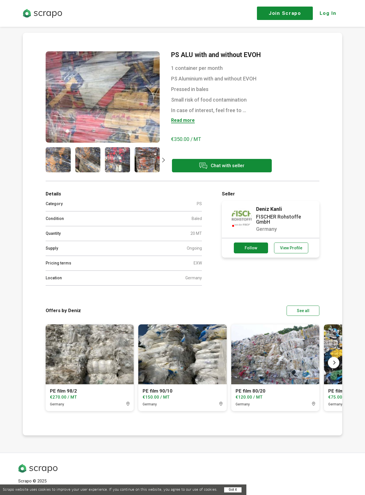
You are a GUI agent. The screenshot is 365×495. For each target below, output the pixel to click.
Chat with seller (221, 165)
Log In (328, 13)
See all (303, 310)
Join (285, 13)
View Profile (291, 248)
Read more (183, 120)
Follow (251, 248)
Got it (233, 490)
